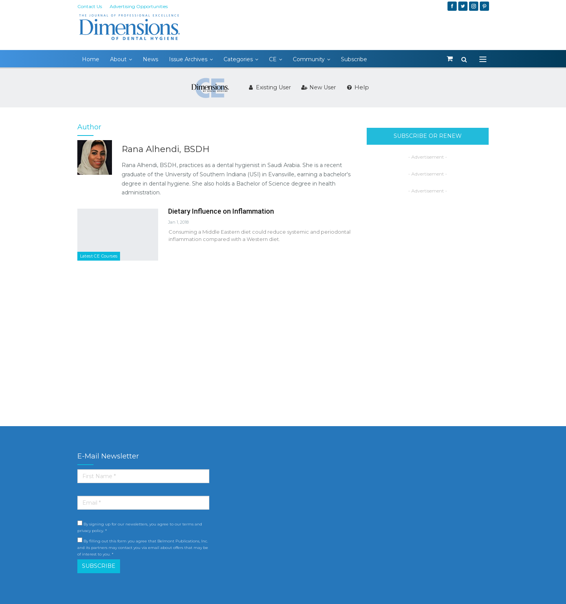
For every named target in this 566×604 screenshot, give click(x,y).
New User (318, 87)
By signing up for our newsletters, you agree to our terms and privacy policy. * (139, 526)
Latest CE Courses (99, 256)
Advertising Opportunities (139, 6)
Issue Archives (188, 59)
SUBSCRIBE (98, 565)
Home (90, 59)
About (118, 59)
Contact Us (89, 6)
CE (273, 59)
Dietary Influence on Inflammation (221, 211)
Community (309, 59)
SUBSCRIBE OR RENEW (428, 135)
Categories (238, 59)
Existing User (269, 87)
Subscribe (354, 59)
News (150, 59)
